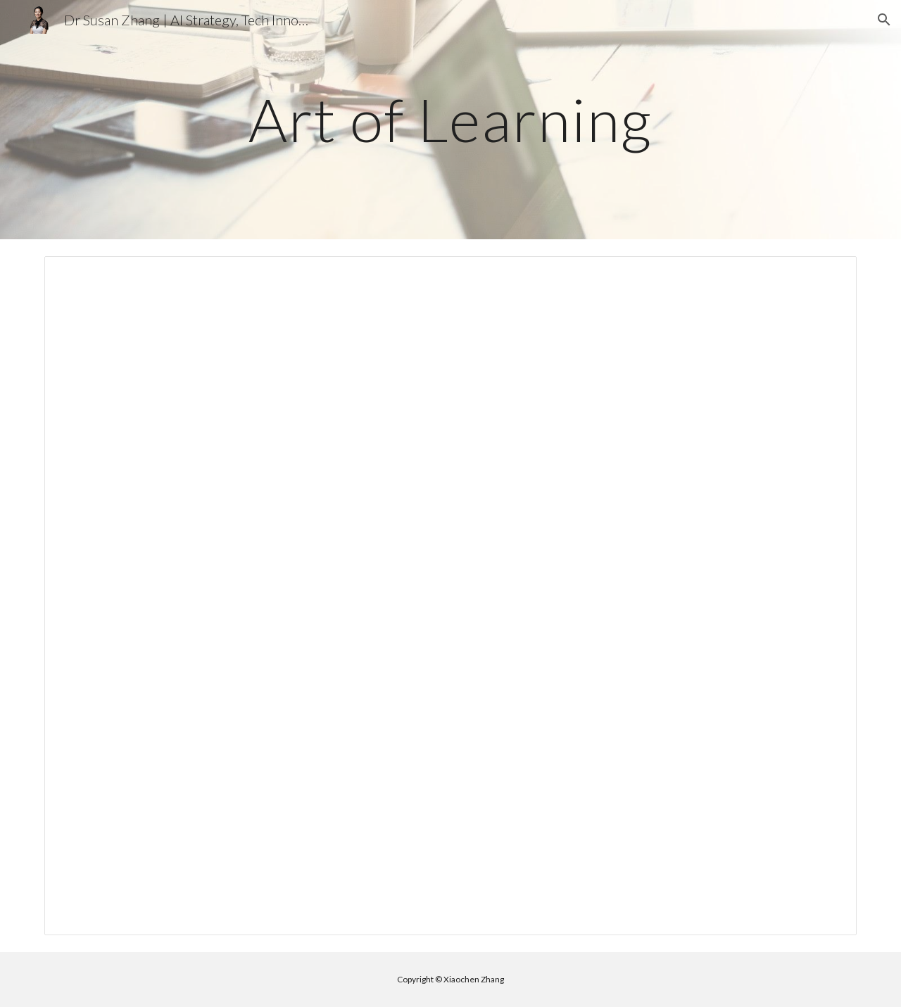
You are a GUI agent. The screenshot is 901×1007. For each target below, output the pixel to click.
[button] (884, 20)
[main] (450, 119)
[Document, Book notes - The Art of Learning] (450, 595)
